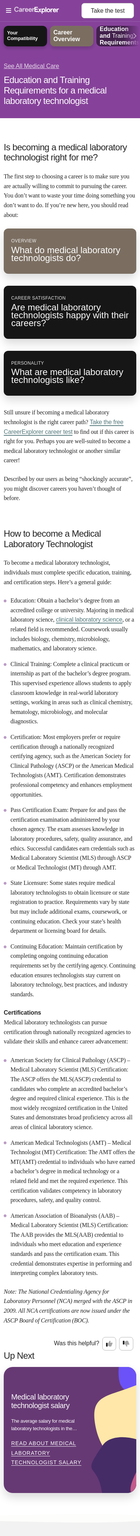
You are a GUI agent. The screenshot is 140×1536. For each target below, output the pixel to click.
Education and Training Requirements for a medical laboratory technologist (55, 90)
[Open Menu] (43, 10)
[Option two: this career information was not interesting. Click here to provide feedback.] (126, 1343)
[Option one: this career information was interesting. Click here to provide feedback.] (109, 1343)
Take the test (108, 10)
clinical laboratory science (89, 619)
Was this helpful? (76, 1343)
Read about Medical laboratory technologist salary (46, 1452)
